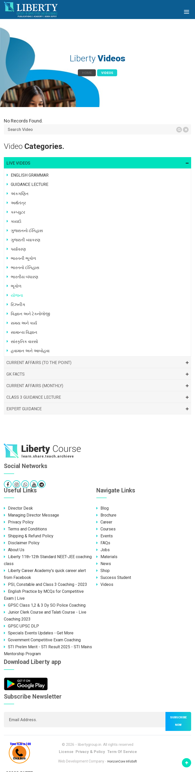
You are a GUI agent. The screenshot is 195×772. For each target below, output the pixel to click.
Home (87, 73)
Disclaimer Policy (22, 542)
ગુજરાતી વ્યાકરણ (25, 239)
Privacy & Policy (90, 751)
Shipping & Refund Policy (28, 535)
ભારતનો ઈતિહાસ (25, 267)
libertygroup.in (89, 744)
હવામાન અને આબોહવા (30, 350)
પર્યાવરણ (18, 249)
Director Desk (18, 508)
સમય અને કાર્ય (24, 323)
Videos (104, 584)
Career (104, 522)
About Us (14, 549)
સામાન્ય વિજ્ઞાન (24, 332)
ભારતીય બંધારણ (24, 276)
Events (104, 535)
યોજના (17, 295)
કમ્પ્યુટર (18, 212)
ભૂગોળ (16, 286)
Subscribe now (178, 721)
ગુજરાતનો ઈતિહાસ (27, 230)
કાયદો (16, 221)
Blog (102, 508)
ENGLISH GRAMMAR (30, 175)
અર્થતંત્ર (18, 203)
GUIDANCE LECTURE (29, 184)
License (66, 751)
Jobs (103, 549)
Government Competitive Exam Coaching (42, 639)
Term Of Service (122, 751)
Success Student (113, 577)
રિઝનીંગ (18, 304)
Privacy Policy (19, 522)
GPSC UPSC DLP (21, 626)
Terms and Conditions (25, 529)
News (103, 563)
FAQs (103, 542)
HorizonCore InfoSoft (122, 761)
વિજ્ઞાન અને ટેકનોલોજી (30, 313)
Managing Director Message (31, 515)
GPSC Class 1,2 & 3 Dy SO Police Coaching (45, 605)
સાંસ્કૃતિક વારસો (24, 341)
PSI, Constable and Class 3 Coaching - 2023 (45, 584)
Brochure (106, 515)
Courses (106, 529)
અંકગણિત (20, 193)
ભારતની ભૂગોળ (23, 258)
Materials (106, 556)
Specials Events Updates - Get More (38, 633)
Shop (103, 570)
